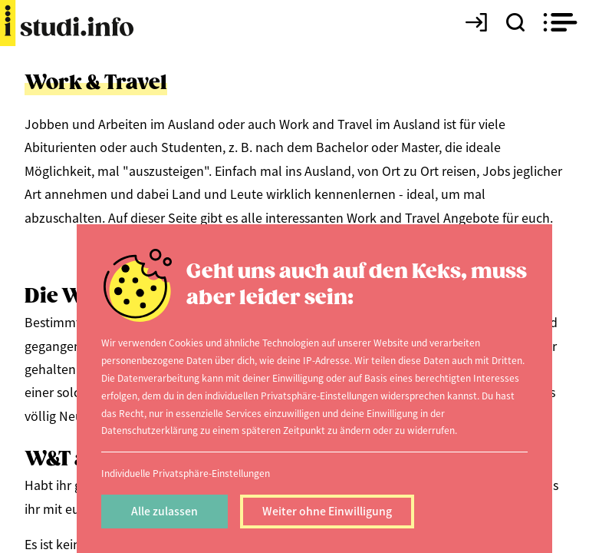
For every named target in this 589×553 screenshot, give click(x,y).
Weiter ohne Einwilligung (327, 510)
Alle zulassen (164, 510)
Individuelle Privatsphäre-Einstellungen (185, 472)
